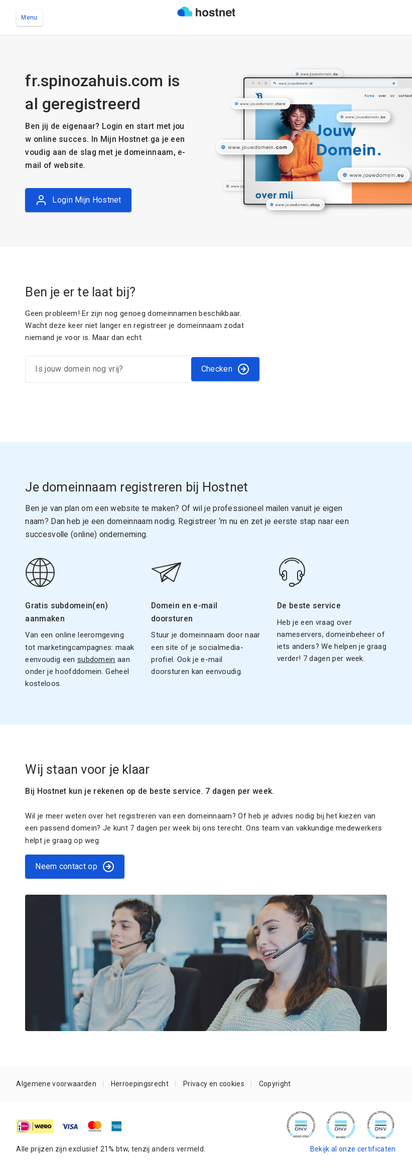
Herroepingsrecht (140, 1084)
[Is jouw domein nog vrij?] (107, 369)
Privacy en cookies (213, 1084)
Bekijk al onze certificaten (353, 1149)
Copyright (275, 1084)
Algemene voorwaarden (56, 1084)
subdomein (96, 659)
